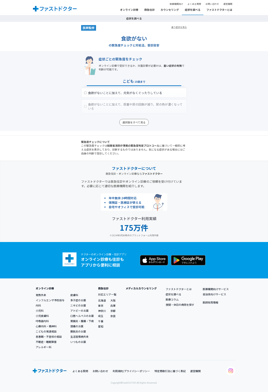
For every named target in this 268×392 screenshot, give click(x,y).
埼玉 (100, 316)
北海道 (102, 300)
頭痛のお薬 (76, 326)
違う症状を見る (179, 27)
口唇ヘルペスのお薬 (82, 316)
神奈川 (102, 311)
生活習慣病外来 (79, 336)
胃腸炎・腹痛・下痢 (82, 321)
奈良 (113, 316)
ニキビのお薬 (78, 305)
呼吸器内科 (42, 321)
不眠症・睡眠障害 (46, 342)
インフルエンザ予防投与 (50, 300)
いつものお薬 (78, 342)
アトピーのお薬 (79, 310)
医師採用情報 (210, 302)
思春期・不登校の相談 (49, 336)
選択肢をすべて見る (134, 122)
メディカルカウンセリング (141, 288)
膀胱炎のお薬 (78, 331)
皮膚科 (74, 295)
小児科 (40, 310)
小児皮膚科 (42, 316)
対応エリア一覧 (107, 294)
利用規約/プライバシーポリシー (131, 371)
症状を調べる (192, 10)
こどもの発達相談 (46, 331)
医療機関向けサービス (216, 289)
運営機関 (227, 3)
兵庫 (113, 305)
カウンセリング (170, 10)
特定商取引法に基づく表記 (170, 371)
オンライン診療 (129, 10)
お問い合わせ (212, 3)
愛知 (100, 326)
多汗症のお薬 (78, 300)
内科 (38, 305)
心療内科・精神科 (46, 326)
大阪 (113, 300)
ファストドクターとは (219, 10)
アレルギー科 (43, 347)
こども (134, 81)
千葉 (100, 321)
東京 (100, 305)
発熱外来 (41, 295)
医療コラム (172, 299)
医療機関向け (176, 3)
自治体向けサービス (214, 294)
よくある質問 (194, 3)
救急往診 (149, 10)
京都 (113, 311)
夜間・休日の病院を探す (180, 304)
